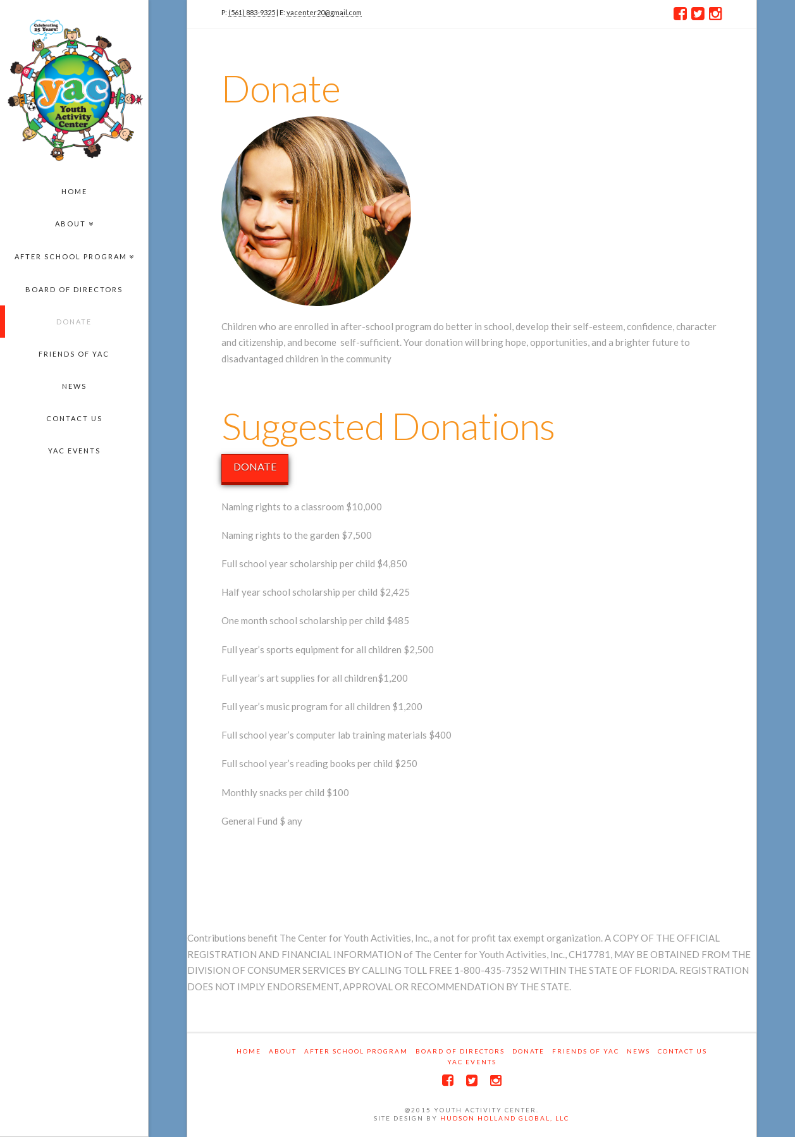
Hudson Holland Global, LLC (504, 1118)
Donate (528, 1051)
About (283, 1051)
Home (249, 1051)
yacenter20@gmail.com (324, 12)
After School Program (356, 1051)
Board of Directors (460, 1051)
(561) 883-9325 (251, 12)
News (638, 1051)
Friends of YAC (585, 1051)
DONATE (254, 466)
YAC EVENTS (471, 1062)
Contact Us (682, 1051)
